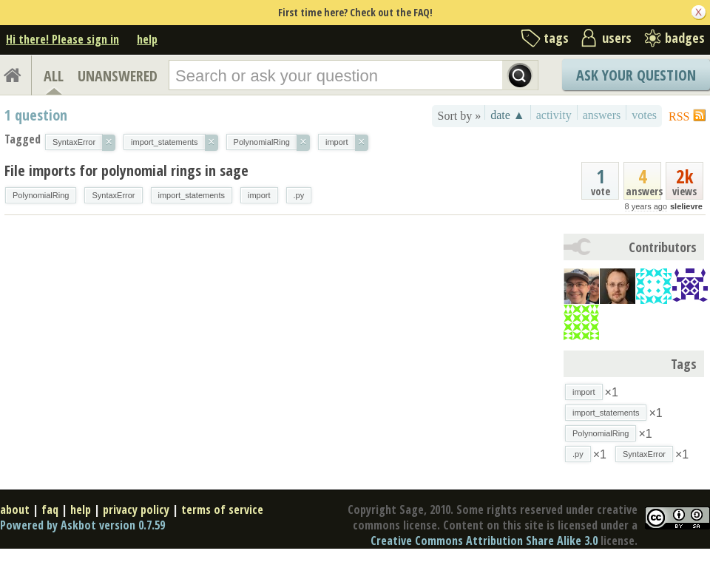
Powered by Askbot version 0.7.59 (82, 525)
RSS (679, 116)
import (259, 195)
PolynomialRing (41, 195)
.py (299, 195)
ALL (54, 76)
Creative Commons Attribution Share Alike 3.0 (484, 540)
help (147, 39)
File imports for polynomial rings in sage (126, 170)
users (617, 38)
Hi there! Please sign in (62, 39)
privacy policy (136, 509)
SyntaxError (113, 195)
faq (49, 509)
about (15, 509)
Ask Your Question (636, 75)
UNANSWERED (118, 76)
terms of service (222, 509)
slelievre (686, 206)
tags (556, 38)
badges (685, 38)
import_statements (191, 195)
